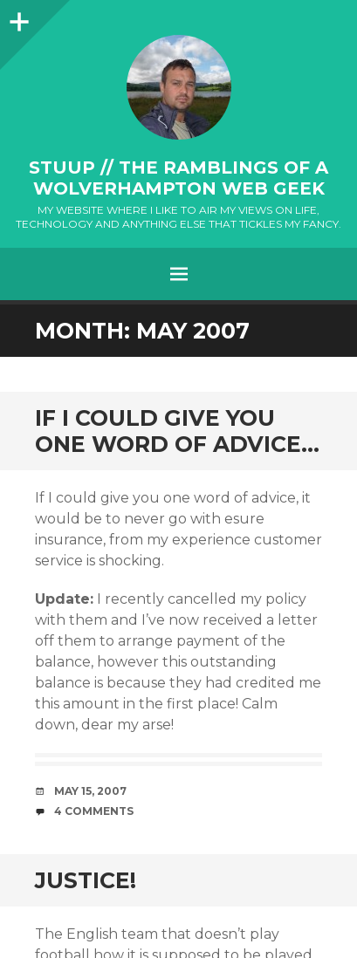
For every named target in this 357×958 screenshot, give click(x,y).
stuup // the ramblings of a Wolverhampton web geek (178, 178)
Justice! (85, 880)
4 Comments (94, 811)
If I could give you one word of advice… (177, 431)
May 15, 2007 (90, 790)
